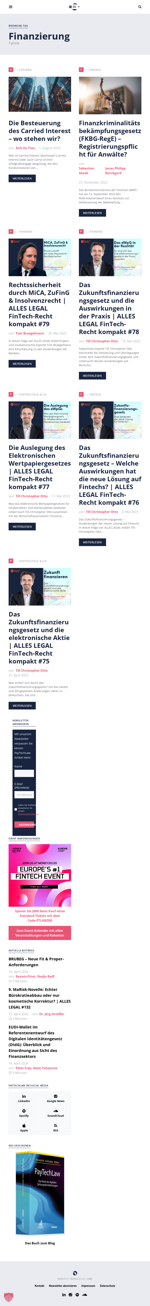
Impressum (88, 1285)
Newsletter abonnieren (63, 1285)
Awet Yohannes (45, 1068)
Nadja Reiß (45, 976)
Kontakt (39, 1285)
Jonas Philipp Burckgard (115, 170)
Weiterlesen (22, 178)
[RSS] (55, 1127)
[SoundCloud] (55, 1113)
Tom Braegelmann (30, 333)
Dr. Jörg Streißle (51, 1014)
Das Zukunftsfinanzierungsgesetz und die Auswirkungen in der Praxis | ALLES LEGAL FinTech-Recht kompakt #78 (109, 308)
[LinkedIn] (24, 1098)
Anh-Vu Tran (25, 148)
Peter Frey (23, 1068)
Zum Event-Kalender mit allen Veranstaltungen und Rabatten (39, 932)
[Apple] (24, 1127)
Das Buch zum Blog (40, 1243)
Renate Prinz (26, 976)
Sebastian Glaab (86, 170)
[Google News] (55, 1098)
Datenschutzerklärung (28, 813)
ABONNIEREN (26, 825)
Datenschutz (107, 1285)
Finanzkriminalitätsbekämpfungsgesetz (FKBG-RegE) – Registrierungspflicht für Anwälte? (110, 138)
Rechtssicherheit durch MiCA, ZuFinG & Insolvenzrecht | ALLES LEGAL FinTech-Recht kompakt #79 (39, 304)
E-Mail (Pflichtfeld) (21, 786)
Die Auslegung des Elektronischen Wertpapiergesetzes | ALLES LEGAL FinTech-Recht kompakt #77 (40, 467)
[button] (76, 6)
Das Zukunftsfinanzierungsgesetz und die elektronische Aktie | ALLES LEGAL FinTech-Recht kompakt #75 (39, 637)
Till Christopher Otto (102, 341)
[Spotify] (24, 1113)
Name (18, 766)
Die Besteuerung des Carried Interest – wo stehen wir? (40, 131)
